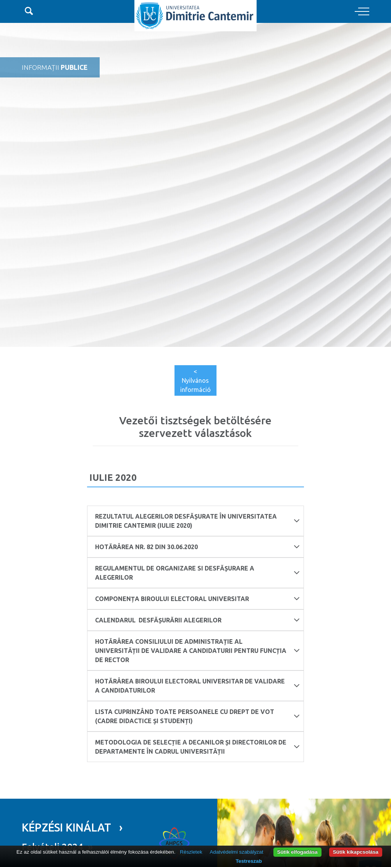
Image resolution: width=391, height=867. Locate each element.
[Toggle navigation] (362, 12)
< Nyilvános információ (195, 380)
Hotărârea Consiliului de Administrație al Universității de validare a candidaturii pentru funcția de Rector (197, 650)
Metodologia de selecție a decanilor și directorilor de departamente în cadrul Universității (197, 747)
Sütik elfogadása (297, 852)
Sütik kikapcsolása (355, 852)
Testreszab (249, 861)
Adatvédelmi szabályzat (236, 852)
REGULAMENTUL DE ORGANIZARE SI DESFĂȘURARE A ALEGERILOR (197, 573)
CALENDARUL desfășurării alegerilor (197, 620)
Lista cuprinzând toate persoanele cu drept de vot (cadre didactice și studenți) (197, 716)
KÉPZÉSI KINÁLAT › (72, 827)
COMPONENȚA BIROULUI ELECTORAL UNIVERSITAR (197, 598)
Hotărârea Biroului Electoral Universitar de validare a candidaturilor (197, 686)
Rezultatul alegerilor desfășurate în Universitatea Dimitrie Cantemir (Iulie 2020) (197, 521)
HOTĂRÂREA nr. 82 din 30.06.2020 (197, 546)
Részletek (191, 852)
